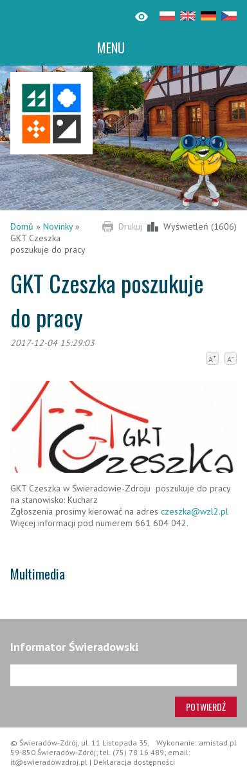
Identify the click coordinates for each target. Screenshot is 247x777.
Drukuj (130, 226)
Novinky (58, 226)
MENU (111, 47)
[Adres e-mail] (123, 675)
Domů (21, 226)
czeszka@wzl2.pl (194, 511)
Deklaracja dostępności (134, 762)
